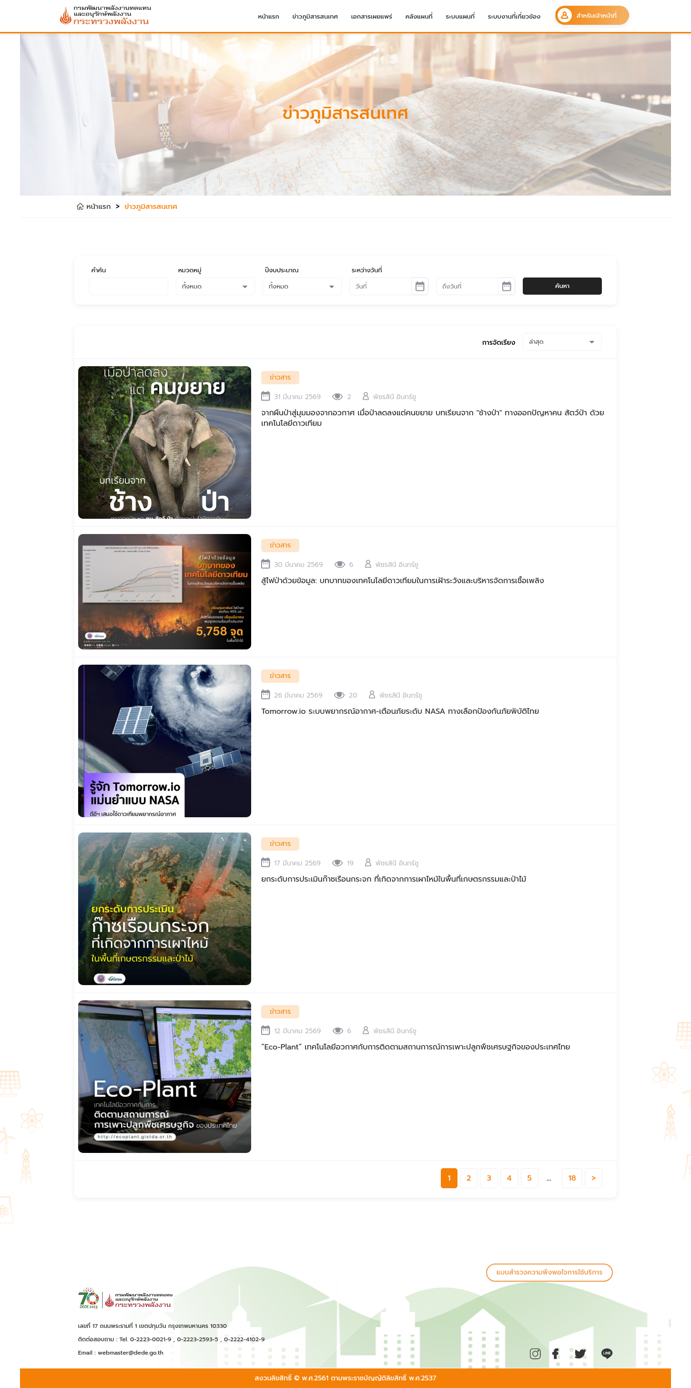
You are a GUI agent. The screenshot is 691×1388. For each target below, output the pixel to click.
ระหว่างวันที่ (367, 270)
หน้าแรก (268, 16)
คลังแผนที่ (419, 16)
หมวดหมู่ (189, 270)
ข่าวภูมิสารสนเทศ (315, 16)
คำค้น (98, 270)
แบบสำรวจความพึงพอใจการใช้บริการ (549, 1272)
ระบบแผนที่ (460, 16)
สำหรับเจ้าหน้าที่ (587, 15)
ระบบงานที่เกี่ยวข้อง (514, 16)
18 (572, 1178)
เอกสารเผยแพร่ (371, 16)
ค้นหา (562, 285)
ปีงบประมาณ (282, 270)
